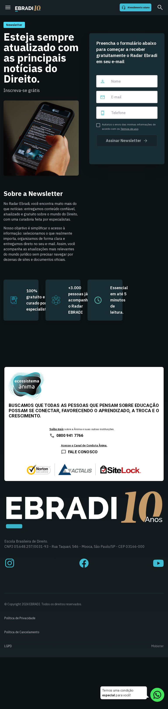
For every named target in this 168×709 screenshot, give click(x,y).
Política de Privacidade (19, 618)
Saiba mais (56, 429)
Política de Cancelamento (21, 632)
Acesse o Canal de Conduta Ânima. (84, 445)
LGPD (8, 646)
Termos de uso (129, 128)
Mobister (157, 646)
